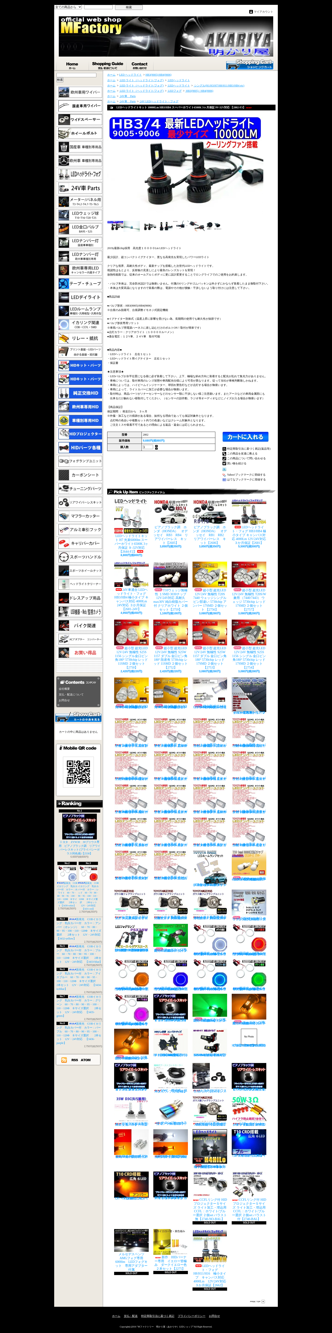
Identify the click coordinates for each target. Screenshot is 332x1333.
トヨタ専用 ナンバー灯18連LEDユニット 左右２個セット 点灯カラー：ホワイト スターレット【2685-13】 (170, 832)
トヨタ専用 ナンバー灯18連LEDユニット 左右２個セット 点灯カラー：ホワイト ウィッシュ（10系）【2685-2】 (210, 732)
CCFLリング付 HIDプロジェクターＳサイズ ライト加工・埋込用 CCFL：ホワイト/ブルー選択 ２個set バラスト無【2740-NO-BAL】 (210, 1196)
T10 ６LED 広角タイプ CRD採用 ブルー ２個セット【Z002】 (250, 1143)
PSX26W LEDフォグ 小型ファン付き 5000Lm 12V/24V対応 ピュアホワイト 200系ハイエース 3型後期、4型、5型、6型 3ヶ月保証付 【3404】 (132, 938)
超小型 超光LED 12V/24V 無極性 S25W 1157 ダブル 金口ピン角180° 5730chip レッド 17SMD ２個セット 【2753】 (210, 644)
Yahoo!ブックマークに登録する (246, 474)
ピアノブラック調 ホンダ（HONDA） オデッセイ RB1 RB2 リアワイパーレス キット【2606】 (211, 521)
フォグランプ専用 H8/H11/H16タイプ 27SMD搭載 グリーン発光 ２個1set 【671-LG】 (171, 938)
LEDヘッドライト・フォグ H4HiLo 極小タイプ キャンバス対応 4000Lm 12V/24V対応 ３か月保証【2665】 (210, 1149)
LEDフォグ (174, 90)
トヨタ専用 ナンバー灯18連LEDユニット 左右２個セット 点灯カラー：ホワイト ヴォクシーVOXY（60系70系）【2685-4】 (131, 765)
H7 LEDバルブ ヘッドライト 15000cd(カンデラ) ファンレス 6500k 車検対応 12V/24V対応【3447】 (249, 1038)
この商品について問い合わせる (246, 458)
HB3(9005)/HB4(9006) (158, 74)
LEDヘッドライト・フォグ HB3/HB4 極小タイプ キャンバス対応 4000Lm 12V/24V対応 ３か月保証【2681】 (249, 521)
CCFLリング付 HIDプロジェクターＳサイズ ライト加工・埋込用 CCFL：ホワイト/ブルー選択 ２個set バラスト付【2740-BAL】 (249, 1196)
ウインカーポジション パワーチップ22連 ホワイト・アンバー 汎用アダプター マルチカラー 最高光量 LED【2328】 (171, 1143)
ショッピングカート (249, 64)
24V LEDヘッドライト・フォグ (158, 101)
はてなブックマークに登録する (246, 479)
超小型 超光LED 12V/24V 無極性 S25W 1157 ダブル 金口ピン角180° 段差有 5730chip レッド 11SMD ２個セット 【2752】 (170, 644)
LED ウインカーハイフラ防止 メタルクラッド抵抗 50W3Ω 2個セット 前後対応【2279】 (250, 1111)
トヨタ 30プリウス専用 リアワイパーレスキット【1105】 (210, 1078)
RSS (74, 1060)
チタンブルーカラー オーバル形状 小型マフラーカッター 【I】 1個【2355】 (170, 1110)
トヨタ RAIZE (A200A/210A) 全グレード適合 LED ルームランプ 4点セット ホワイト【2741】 (210, 868)
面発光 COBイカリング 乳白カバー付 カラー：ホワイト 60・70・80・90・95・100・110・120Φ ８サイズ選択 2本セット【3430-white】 (67, 886)
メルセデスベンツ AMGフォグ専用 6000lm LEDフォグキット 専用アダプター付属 (131, 1250)
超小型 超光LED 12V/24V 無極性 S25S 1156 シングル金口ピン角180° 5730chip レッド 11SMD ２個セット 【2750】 (131, 644)
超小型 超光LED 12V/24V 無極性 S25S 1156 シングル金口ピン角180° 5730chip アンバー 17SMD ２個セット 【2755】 (170, 693)
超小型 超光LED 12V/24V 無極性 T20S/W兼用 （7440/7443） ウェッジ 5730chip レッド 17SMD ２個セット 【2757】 (249, 586)
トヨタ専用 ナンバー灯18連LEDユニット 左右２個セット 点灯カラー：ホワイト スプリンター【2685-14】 (210, 832)
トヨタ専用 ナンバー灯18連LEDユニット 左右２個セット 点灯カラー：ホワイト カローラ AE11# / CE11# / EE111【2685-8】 (131, 799)
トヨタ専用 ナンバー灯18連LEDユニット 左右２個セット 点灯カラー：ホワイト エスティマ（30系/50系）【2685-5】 (170, 765)
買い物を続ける (236, 463)
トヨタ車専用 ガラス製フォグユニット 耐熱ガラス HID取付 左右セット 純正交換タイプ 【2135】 (170, 905)
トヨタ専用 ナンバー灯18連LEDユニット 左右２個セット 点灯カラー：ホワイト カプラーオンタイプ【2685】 (131, 732)
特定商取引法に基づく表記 (157, 1316)
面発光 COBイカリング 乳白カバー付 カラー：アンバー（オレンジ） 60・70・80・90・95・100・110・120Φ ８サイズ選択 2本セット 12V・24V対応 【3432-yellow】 (132, 975)
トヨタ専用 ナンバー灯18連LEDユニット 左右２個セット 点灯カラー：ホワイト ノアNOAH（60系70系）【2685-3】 (249, 732)
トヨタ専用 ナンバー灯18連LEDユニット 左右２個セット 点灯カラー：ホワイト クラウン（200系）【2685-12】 (131, 832)
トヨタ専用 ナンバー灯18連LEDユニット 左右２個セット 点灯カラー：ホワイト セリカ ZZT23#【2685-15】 (249, 832)
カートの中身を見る (78, 716)
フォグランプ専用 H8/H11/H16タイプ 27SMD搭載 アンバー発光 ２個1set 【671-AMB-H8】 (250, 1009)
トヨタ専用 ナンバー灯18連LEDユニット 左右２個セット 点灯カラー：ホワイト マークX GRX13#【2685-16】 (131, 865)
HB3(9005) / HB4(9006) (199, 90)
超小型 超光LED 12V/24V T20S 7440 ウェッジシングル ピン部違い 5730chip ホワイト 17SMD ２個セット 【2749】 (210, 693)
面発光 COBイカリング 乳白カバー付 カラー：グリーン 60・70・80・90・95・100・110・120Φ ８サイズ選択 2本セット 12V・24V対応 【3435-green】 (250, 975)
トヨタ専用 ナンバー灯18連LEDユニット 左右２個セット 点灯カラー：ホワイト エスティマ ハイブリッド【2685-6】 (210, 765)
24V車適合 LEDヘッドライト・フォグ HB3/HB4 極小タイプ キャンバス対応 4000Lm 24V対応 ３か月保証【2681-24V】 (131, 586)
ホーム (72, 64)
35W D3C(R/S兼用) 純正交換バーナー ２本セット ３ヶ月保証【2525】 (132, 1111)
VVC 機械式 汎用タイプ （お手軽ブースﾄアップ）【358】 (170, 1078)
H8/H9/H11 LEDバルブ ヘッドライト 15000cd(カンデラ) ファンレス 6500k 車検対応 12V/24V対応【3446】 (211, 1043)
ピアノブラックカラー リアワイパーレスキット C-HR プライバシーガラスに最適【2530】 (131, 1077)
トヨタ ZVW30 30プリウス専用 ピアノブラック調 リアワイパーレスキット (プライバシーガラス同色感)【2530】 (79, 834)
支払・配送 (131, 1316)
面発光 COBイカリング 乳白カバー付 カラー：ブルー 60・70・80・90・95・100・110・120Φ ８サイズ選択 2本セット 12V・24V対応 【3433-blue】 (79, 954)
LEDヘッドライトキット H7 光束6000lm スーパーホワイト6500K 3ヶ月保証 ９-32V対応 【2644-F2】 (131, 526)
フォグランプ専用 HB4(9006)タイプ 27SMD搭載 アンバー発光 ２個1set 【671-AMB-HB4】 (132, 1044)
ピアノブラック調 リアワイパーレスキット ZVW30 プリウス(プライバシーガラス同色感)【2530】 (249, 1077)
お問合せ (140, 64)
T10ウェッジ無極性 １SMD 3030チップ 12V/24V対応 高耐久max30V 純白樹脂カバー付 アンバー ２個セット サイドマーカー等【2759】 (249, 865)
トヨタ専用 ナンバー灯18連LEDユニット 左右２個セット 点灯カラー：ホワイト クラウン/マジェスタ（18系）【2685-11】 (249, 799)
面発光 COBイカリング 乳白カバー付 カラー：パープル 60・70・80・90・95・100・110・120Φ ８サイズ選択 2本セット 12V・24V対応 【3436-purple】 (133, 1010)
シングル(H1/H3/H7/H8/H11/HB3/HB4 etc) (218, 85)
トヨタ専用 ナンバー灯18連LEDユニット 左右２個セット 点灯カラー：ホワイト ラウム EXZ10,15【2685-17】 (170, 865)
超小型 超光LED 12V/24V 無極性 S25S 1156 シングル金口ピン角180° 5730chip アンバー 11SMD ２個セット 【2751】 (131, 693)
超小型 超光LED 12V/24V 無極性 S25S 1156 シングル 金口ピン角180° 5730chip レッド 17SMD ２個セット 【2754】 (249, 644)
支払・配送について (108, 64)
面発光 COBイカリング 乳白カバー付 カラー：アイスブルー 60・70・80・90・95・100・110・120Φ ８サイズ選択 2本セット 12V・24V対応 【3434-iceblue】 (211, 975)
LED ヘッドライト (130, 74)
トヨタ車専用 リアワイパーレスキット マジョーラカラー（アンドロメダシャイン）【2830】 (249, 696)
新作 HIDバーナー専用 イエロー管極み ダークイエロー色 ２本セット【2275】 (171, 1249)
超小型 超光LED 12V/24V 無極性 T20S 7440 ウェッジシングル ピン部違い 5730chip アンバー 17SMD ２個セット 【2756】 (210, 586)
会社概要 (64, 688)
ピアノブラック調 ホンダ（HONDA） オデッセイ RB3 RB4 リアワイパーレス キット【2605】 (170, 521)
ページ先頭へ (257, 1301)
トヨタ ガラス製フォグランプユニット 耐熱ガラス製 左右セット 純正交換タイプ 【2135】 (131, 905)
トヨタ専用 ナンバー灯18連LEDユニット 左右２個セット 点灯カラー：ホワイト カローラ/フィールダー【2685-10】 (210, 799)
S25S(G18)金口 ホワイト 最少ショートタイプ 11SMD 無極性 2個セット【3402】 (249, 905)
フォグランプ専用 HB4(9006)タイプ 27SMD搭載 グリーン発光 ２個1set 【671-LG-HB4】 (210, 1008)
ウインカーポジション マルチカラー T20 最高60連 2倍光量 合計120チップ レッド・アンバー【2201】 (131, 1143)
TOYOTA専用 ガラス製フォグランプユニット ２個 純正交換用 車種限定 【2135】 (210, 1111)
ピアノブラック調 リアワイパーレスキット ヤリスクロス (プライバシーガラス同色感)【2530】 (170, 1008)
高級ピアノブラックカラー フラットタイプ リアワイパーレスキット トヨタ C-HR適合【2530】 (170, 1186)
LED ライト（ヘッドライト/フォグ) (141, 80)
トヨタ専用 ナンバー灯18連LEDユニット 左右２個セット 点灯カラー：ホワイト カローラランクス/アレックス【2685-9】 (170, 799)
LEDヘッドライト (178, 80)
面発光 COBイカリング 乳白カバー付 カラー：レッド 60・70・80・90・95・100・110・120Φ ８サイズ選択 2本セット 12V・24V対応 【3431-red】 (88, 888)
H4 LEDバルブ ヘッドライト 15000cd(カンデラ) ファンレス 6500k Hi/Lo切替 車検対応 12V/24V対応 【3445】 (170, 1043)
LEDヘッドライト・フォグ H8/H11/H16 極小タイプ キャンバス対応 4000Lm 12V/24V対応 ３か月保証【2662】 (211, 1258)
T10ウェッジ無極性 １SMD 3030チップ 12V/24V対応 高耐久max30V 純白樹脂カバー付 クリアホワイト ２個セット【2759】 (170, 586)
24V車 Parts (127, 96)
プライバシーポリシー (191, 1316)
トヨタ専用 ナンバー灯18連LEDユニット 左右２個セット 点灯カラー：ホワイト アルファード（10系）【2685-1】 (170, 732)
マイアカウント (263, 11)
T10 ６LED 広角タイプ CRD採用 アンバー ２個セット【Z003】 (131, 1186)
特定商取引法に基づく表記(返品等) (248, 448)
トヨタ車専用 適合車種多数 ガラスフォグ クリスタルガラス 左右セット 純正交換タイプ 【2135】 (210, 905)
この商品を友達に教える (242, 453)
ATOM (86, 1060)
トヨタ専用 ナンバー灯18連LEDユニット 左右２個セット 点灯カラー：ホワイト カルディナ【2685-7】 (249, 765)
